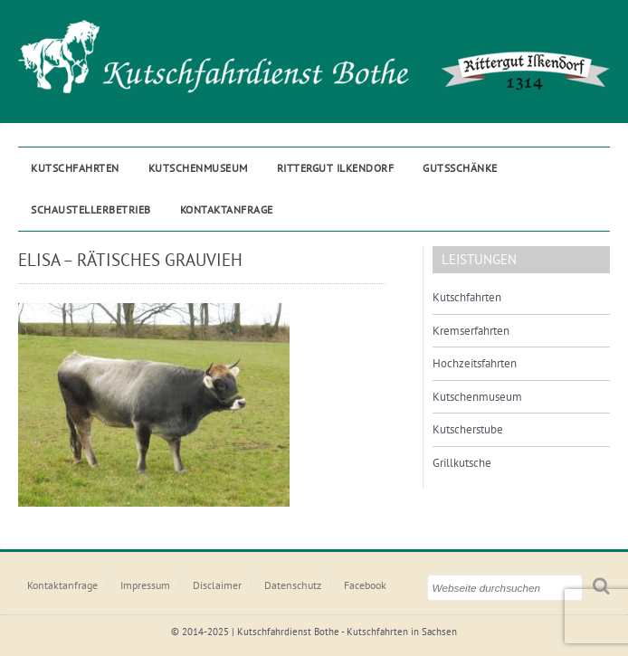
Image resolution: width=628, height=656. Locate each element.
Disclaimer (217, 585)
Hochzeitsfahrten (475, 363)
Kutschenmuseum (198, 168)
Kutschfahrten (75, 168)
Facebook (365, 585)
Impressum (145, 585)
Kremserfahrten (471, 330)
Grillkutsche (462, 463)
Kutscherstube (468, 429)
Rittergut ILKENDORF (336, 168)
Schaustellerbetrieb (91, 209)
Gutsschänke (460, 168)
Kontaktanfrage (226, 209)
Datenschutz (292, 585)
